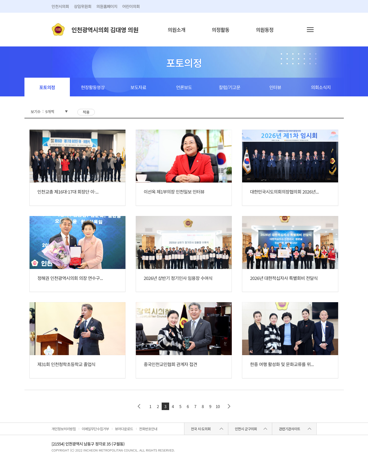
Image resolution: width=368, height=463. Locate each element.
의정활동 (221, 29)
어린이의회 (131, 6)
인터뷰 (275, 87)
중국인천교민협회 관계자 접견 (170, 364)
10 (218, 406)
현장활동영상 (93, 87)
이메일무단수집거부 (95, 428)
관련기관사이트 (289, 428)
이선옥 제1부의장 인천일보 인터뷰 (174, 191)
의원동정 (265, 29)
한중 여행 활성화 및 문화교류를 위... (282, 364)
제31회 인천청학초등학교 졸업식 (66, 364)
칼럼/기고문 (229, 87)
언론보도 (184, 87)
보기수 (35, 111)
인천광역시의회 (105, 29)
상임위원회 (82, 6)
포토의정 (47, 87)
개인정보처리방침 (64, 428)
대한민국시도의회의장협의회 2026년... (284, 191)
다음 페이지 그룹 (229, 406)
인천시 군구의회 (246, 428)
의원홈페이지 (106, 6)
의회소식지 (321, 87)
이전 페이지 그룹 (139, 406)
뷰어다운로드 (124, 428)
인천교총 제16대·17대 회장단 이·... (68, 191)
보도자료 (138, 87)
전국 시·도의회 (201, 428)
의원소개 (176, 29)
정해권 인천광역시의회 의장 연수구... (70, 278)
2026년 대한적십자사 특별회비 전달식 (284, 278)
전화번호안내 (148, 428)
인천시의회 (60, 6)
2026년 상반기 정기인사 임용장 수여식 (178, 278)
